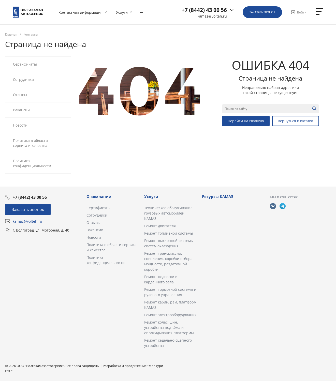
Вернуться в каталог (295, 120)
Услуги (151, 196)
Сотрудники (96, 215)
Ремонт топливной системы (168, 233)
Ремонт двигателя (160, 225)
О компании (98, 196)
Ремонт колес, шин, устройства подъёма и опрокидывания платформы (169, 327)
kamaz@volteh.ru (212, 16)
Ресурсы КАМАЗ (217, 196)
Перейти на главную (246, 120)
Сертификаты (98, 207)
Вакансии (94, 229)
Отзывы (93, 222)
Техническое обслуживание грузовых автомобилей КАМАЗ (168, 213)
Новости (93, 237)
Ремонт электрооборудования (170, 314)
